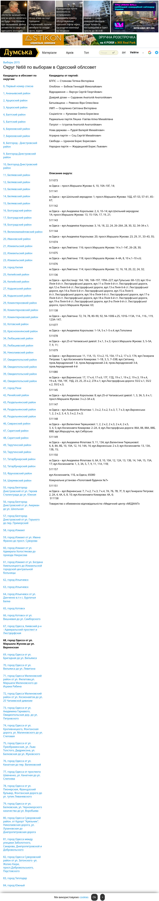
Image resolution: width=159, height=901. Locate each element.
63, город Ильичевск (16, 587)
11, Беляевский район (16, 175)
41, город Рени (12, 388)
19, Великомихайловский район (22, 231)
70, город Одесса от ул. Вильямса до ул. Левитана (19, 666)
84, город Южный (14, 885)
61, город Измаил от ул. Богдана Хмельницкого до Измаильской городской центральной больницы (23, 567)
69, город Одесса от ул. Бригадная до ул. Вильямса (20, 656)
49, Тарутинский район (17, 445)
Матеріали (49, 52)
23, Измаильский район (17, 260)
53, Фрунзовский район (17, 473)
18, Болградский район (17, 224)
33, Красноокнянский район (20, 331)
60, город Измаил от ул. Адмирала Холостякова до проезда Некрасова (19, 551)
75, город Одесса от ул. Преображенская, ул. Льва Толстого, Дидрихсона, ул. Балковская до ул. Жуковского (21, 748)
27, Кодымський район (17, 288)
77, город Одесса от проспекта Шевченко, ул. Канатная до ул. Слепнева (22, 775)
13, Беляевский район (16, 189)
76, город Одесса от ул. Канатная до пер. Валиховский (22, 762)
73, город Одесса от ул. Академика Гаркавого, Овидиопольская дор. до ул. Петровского (20, 713)
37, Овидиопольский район (20, 359)
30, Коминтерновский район (20, 310)
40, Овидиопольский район (20, 381)
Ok (94, 897)
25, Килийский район (16, 274)
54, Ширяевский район (17, 480)
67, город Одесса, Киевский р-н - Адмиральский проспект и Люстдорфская (22, 629)
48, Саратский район (16, 438)
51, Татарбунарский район (19, 459)
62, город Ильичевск (16, 580)
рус (124, 52)
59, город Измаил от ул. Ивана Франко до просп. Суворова (22, 539)
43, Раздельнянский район (19, 402)
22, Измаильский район (17, 253)
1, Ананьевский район (16, 93)
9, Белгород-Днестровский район (19, 155)
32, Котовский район (16, 324)
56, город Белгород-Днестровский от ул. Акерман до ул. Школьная (21, 505)
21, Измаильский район (17, 246)
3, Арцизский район (15, 107)
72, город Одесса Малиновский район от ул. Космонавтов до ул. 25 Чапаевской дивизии (23, 697)
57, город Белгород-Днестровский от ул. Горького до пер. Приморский (21, 519)
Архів (69, 52)
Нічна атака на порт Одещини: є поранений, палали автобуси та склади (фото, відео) (40, 24)
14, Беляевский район (16, 196)
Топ (86, 52)
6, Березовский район (16, 129)
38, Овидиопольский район (20, 366)
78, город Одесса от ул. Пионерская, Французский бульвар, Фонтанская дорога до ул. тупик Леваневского (22, 791)
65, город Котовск (14, 608)
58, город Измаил (14, 530)
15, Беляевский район (16, 203)
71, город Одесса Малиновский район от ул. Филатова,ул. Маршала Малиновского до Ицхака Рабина (22, 681)
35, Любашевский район (18, 345)
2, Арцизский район (15, 100)
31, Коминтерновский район (20, 317)
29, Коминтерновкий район (20, 303)
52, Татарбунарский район (19, 466)
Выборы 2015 (11, 62)
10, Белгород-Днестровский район (20, 166)
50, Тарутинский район (17, 452)
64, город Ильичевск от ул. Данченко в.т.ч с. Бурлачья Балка (19, 597)
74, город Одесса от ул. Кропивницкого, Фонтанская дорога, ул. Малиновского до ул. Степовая (23, 731)
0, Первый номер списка (18, 86)
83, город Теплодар (15, 878)
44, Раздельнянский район (19, 409)
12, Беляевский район (16, 182)
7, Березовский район (16, 136)
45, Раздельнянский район (19, 416)
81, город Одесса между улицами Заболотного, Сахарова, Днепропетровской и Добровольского (22, 844)
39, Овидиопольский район (20, 374)
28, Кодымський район (17, 295)
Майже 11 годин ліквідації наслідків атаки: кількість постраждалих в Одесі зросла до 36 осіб (96, 24)
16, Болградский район (17, 210)
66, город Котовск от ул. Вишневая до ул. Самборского (21, 617)
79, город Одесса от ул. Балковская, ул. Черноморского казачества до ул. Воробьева (22, 807)
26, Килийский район (16, 281)
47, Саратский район (16, 430)
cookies (84, 897)
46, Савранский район (16, 423)
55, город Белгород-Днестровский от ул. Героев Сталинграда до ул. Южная (20, 491)
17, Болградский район (17, 217)
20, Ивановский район (17, 239)
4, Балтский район (14, 114)
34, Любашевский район (18, 338)
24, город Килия (13, 267)
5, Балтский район (14, 121)
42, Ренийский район (16, 395)
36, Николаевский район (18, 352)
